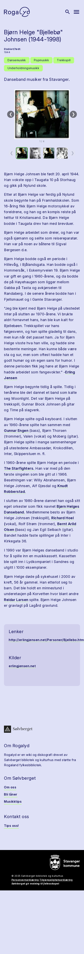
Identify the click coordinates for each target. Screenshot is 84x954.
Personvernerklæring (25, 879)
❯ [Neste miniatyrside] (72, 153)
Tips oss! (11, 826)
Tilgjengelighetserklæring (56, 879)
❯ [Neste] (73, 114)
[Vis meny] (76, 12)
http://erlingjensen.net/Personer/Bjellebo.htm (46, 640)
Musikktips (13, 801)
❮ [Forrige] (10, 114)
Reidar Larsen (16, 600)
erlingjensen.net (22, 666)
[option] (22, 153)
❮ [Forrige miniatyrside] (11, 153)
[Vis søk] (68, 11)
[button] (42, 114)
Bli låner (10, 794)
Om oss (10, 787)
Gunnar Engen (16, 430)
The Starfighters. (19, 468)
